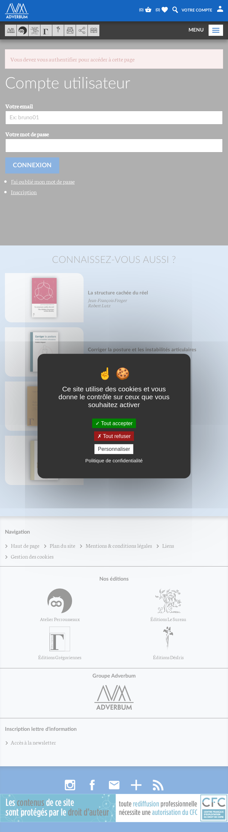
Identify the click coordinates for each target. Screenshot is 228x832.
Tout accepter (114, 423)
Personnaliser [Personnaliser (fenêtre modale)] (114, 449)
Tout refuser (114, 436)
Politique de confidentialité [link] (113, 460)
